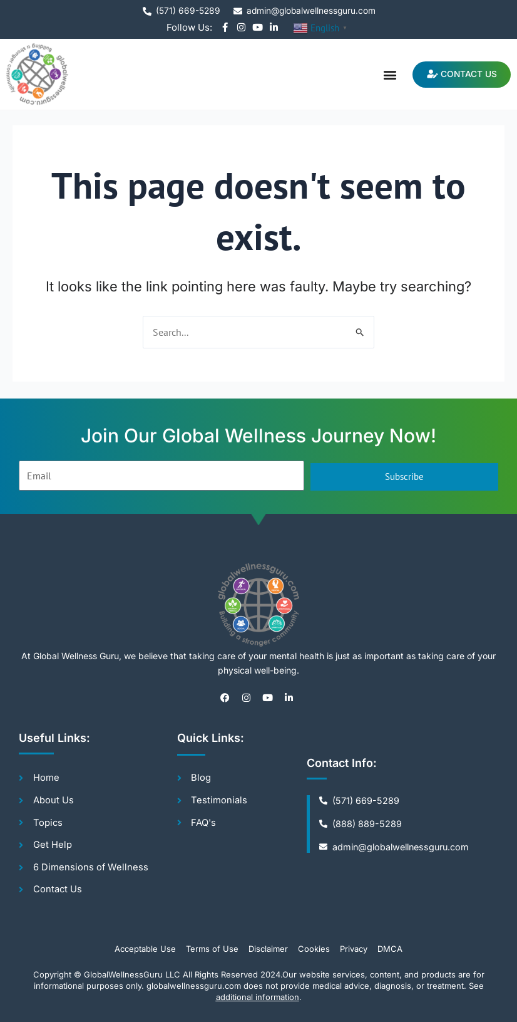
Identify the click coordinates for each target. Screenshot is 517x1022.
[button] (385, 74)
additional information (257, 998)
